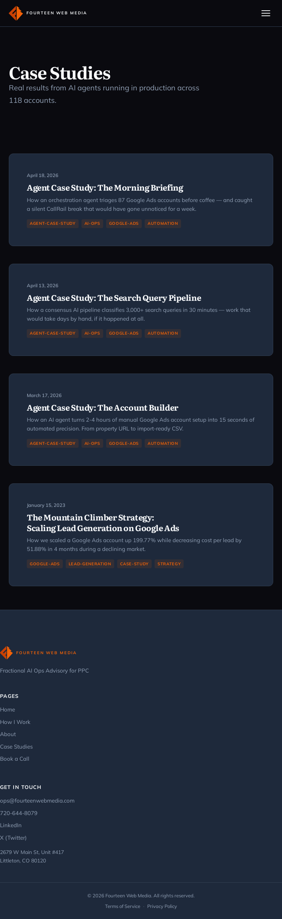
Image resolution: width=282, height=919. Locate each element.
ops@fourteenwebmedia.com (37, 800)
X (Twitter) (13, 837)
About (8, 734)
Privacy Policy (162, 906)
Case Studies (16, 746)
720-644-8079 (18, 813)
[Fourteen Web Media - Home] (48, 13)
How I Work (15, 721)
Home (7, 709)
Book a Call (14, 758)
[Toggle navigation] (265, 13)
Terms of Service (122, 906)
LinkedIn (11, 825)
